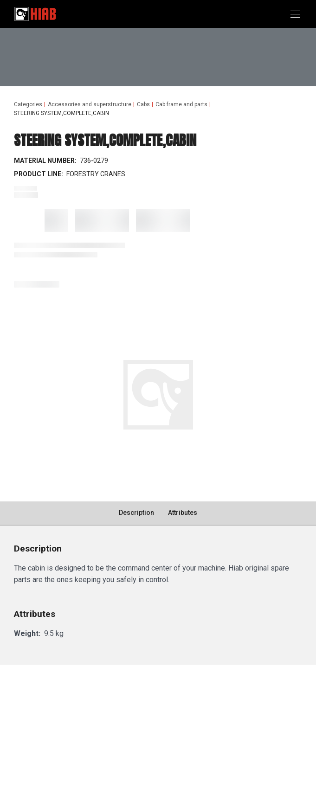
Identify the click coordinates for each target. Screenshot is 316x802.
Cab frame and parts (181, 104)
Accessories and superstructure (89, 104)
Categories (28, 104)
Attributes (182, 512)
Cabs (143, 104)
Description (136, 512)
